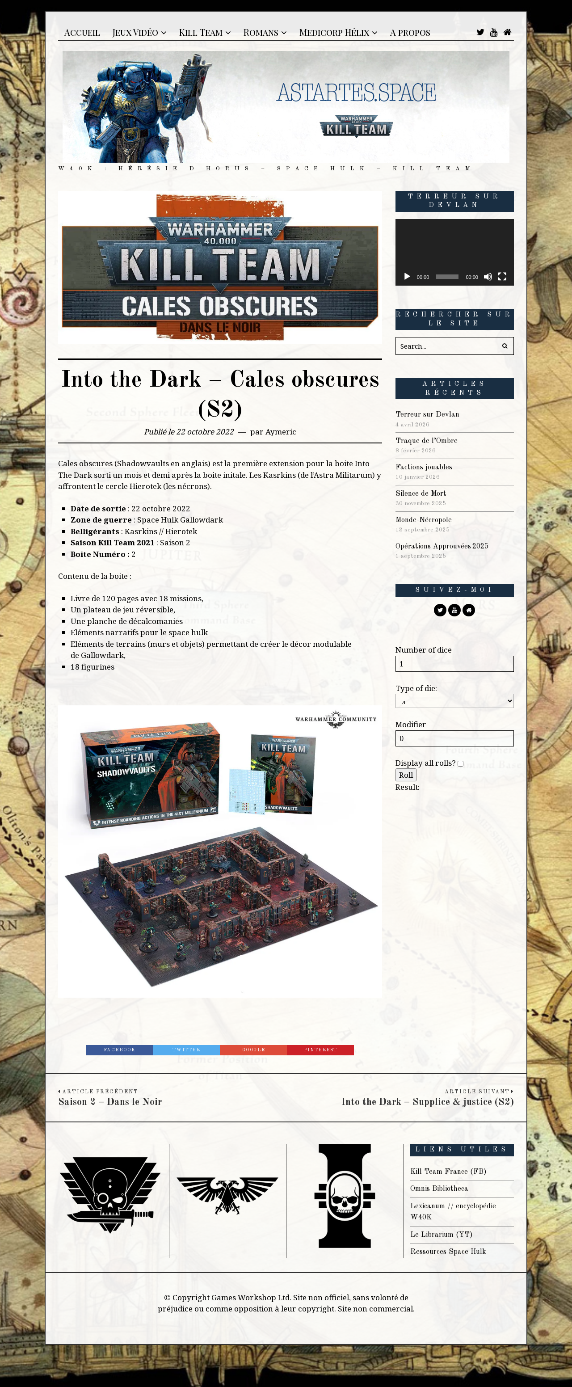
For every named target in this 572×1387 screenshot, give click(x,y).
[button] (505, 346)
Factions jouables (426, 467)
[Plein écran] (502, 276)
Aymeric (280, 431)
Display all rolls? (429, 763)
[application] (454, 252)
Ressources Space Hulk (450, 1252)
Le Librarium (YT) (443, 1235)
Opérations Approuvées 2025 (445, 546)
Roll (406, 775)
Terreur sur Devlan (429, 414)
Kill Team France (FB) (450, 1172)
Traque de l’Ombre (427, 441)
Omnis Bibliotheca (440, 1189)
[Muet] (488, 276)
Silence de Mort (422, 493)
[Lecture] (407, 276)
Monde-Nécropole (425, 520)
